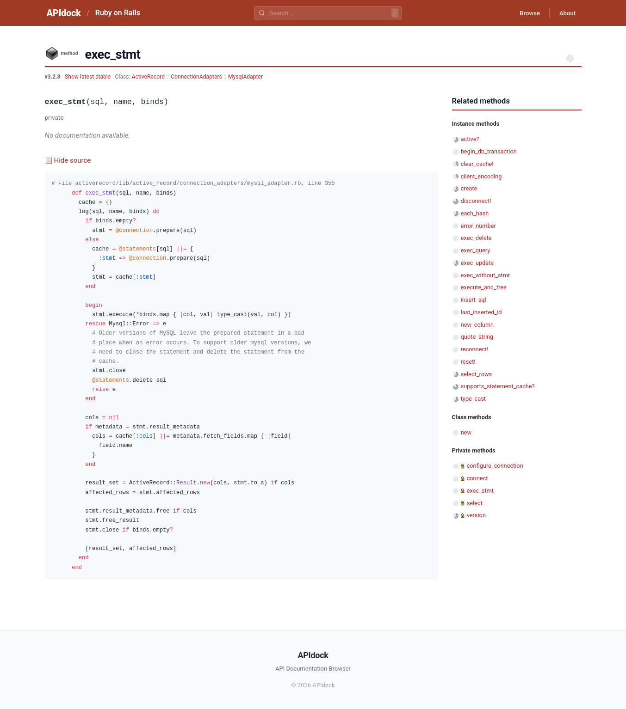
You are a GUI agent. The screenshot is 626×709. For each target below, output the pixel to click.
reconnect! (475, 349)
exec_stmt (480, 490)
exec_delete (476, 237)
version (476, 515)
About (565, 13)
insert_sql (473, 299)
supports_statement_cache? (498, 386)
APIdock (64, 12)
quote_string (477, 336)
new (466, 432)
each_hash (475, 213)
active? (470, 138)
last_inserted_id (481, 312)
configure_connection (495, 465)
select (475, 503)
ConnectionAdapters (196, 76)
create (469, 188)
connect (477, 478)
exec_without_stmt (485, 275)
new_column (477, 324)
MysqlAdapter (245, 76)
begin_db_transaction (489, 151)
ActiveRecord (148, 76)
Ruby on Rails (117, 12)
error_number (478, 225)
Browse (523, 13)
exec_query (475, 250)
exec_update (477, 262)
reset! (468, 361)
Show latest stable (88, 76)
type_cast (473, 398)
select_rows (476, 374)
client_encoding (481, 176)
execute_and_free (484, 287)
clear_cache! (477, 163)
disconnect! (476, 200)
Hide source (72, 160)
